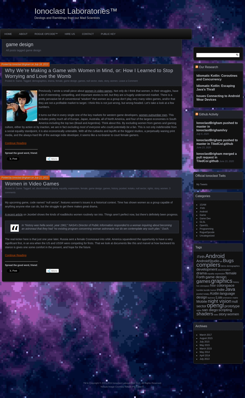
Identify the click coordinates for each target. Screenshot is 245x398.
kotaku (131, 188)
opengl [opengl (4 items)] (215, 305)
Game (19, 81)
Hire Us (70, 34)
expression (73, 188)
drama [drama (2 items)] (201, 273)
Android (203, 211)
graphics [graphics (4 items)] (221, 281)
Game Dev (205, 218)
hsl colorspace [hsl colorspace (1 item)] (202, 286)
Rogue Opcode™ (46, 34)
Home (8, 34)
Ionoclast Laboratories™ (76, 11)
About (23, 34)
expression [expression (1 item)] (220, 273)
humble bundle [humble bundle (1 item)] (203, 290)
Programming (206, 229)
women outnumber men (153, 115)
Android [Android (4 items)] (215, 256)
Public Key (108, 34)
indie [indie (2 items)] (221, 290)
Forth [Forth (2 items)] (200, 277)
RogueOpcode (207, 232)
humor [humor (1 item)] (213, 290)
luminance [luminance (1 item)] (227, 298)
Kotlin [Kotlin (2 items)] (214, 293)
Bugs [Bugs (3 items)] (228, 260)
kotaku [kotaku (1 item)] (206, 294)
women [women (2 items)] (233, 314)
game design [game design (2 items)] (216, 277)
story (106, 81)
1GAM (203, 204)
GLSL (203, 222)
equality (63, 188)
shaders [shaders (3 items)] (204, 313)
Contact (88, 34)
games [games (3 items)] (203, 281)
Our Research (208, 67)
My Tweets (201, 184)
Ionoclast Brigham (21, 64)
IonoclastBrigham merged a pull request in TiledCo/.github (216, 157)
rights (150, 188)
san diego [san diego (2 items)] (210, 310)
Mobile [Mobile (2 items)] (201, 301)
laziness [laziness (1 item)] (211, 298)
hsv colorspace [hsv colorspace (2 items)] (222, 285)
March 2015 (206, 348)
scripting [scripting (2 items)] (225, 310)
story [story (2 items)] (223, 314)
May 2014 (205, 352)
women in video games (98, 90)
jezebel (123, 188)
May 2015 (205, 345)
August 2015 (206, 338)
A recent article (14, 214)
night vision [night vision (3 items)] (219, 301)
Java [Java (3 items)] (230, 289)
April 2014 (205, 355)
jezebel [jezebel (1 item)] (199, 294)
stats (100, 81)
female (59, 81)
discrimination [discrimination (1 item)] (224, 270)
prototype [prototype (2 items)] (232, 306)
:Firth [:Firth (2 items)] (200, 257)
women (114, 81)
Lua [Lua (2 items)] (219, 297)
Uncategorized (207, 235)
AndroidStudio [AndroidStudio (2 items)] (207, 261)
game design (70, 81)
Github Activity (208, 114)
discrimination (43, 188)
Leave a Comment (128, 81)
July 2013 (204, 359)
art (33, 188)
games (81, 81)
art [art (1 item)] (221, 261)
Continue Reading (15, 143)
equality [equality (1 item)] (210, 273)
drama (51, 81)
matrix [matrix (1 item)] (235, 298)
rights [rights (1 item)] (198, 310)
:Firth (202, 208)
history (114, 188)
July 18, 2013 (41, 64)
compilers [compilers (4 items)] (208, 265)
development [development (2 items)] (206, 269)
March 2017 (206, 335)
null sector (91, 81)
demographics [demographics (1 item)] (233, 266)
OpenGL (204, 225)
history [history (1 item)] (236, 282)
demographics (39, 81)
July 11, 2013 (41, 177)
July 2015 (204, 341)
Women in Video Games (32, 183)
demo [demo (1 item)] (223, 266)
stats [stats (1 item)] (216, 314)
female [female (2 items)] (230, 273)
